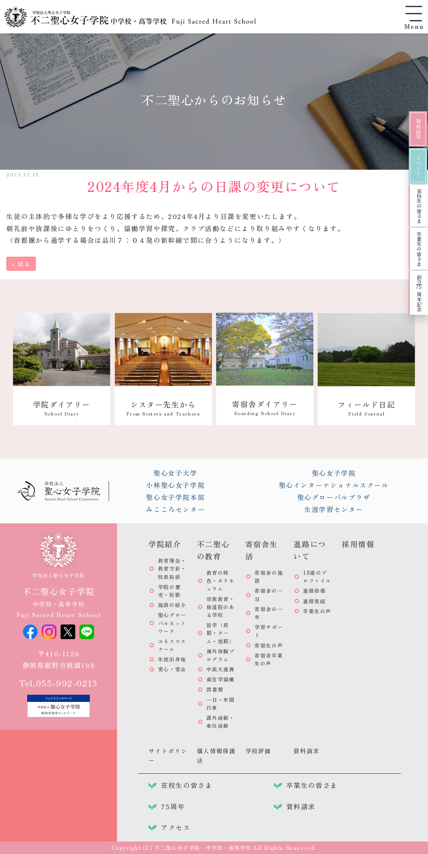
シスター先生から (163, 408)
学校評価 (258, 751)
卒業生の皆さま (419, 248)
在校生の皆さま (419, 205)
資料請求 (418, 129)
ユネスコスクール (172, 645)
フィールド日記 (366, 408)
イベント (418, 166)
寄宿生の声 (269, 645)
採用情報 (358, 543)
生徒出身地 (172, 659)
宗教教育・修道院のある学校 (220, 606)
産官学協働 (220, 679)
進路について (309, 549)
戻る (21, 264)
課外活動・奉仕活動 (220, 721)
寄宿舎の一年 (269, 612)
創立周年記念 (419, 292)
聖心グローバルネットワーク (172, 622)
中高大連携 (220, 669)
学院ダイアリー (61, 408)
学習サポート (269, 630)
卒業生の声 (317, 610)
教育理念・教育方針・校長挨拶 (172, 568)
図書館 (215, 689)
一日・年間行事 (220, 703)
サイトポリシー (168, 755)
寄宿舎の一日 (269, 594)
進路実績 (314, 600)
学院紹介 (164, 543)
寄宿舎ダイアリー (265, 407)
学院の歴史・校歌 (169, 590)
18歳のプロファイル (317, 576)
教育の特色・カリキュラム (220, 580)
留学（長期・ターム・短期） (220, 632)
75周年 (173, 806)
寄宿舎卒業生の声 (269, 659)
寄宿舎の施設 (269, 576)
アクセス (175, 827)
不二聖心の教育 (213, 549)
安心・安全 (172, 669)
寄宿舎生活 (261, 549)
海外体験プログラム (220, 655)
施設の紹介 (172, 604)
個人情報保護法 (216, 755)
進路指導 (314, 590)
